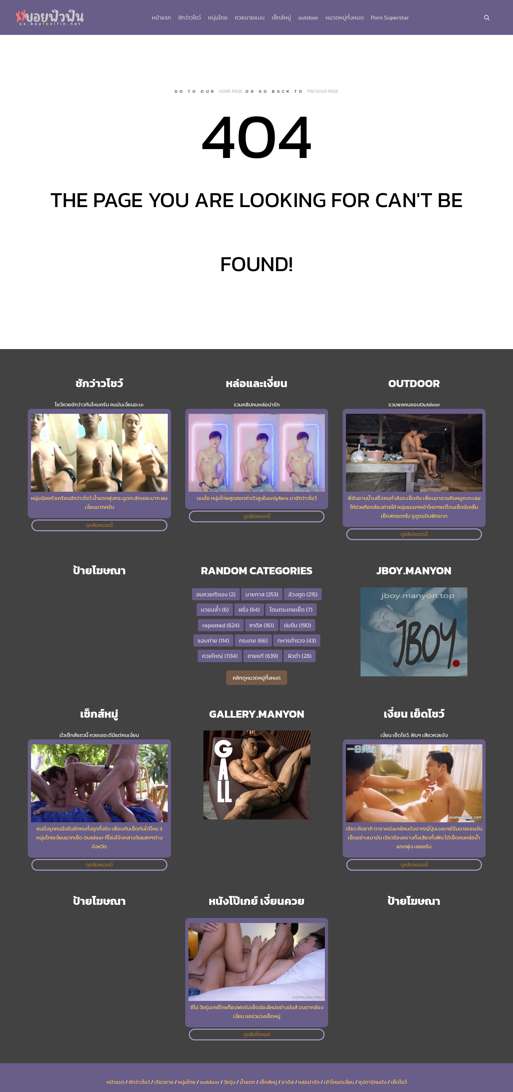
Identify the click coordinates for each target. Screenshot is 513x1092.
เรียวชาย (163, 1082)
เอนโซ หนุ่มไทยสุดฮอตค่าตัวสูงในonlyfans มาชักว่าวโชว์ (257, 498)
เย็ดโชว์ (399, 1082)
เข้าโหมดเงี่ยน (339, 1082)
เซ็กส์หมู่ (268, 1082)
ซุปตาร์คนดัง (372, 1082)
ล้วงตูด (302, 594)
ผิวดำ (299, 655)
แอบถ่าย (213, 640)
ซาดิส (261, 625)
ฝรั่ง (249, 609)
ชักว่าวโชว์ (139, 1082)
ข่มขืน (297, 625)
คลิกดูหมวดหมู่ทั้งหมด (257, 678)
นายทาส (261, 594)
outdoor (209, 1082)
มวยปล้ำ (215, 609)
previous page (322, 91)
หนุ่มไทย (187, 1082)
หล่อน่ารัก (309, 1082)
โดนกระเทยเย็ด (291, 609)
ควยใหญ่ (220, 655)
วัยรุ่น (229, 1082)
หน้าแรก (115, 1082)
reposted (220, 625)
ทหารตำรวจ (297, 640)
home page (231, 91)
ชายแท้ (263, 655)
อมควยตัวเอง (215, 594)
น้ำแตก (247, 1082)
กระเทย (253, 640)
